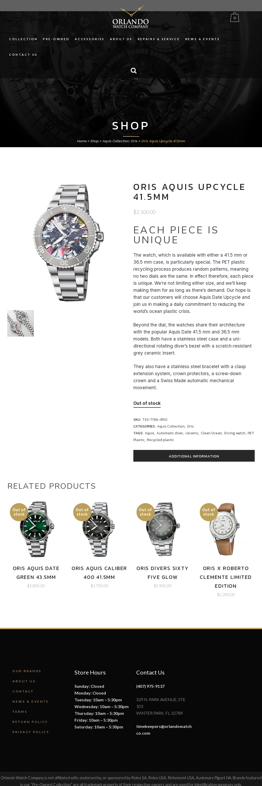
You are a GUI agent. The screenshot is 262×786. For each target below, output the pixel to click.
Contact (23, 691)
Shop (94, 141)
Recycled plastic (160, 440)
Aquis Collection (115, 141)
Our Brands (27, 671)
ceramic (191, 433)
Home (82, 141)
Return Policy (30, 722)
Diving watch (234, 433)
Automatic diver (170, 433)
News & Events (31, 701)
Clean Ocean (211, 433)
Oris (134, 141)
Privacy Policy (31, 732)
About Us (24, 681)
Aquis (149, 433)
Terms (20, 712)
